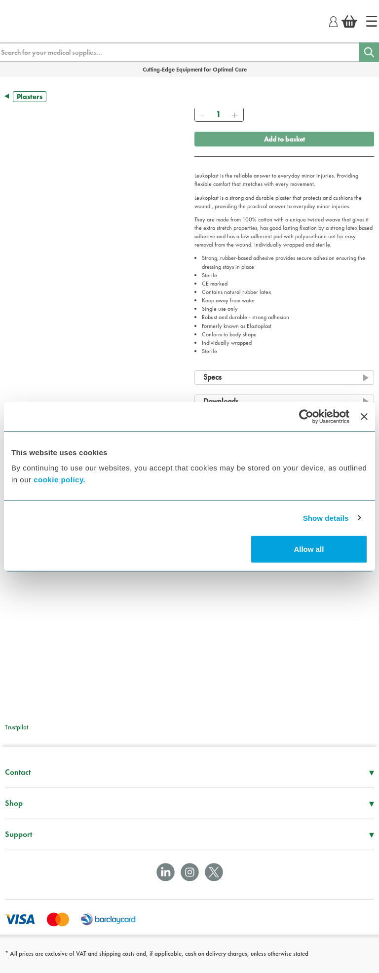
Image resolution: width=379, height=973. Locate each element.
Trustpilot (16, 727)
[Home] (372, 21)
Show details (326, 517)
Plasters (29, 96)
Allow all (309, 549)
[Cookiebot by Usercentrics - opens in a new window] (306, 416)
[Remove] (202, 114)
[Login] (333, 20)
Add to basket (284, 139)
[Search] (369, 52)
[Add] (234, 114)
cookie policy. (59, 479)
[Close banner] (364, 416)
